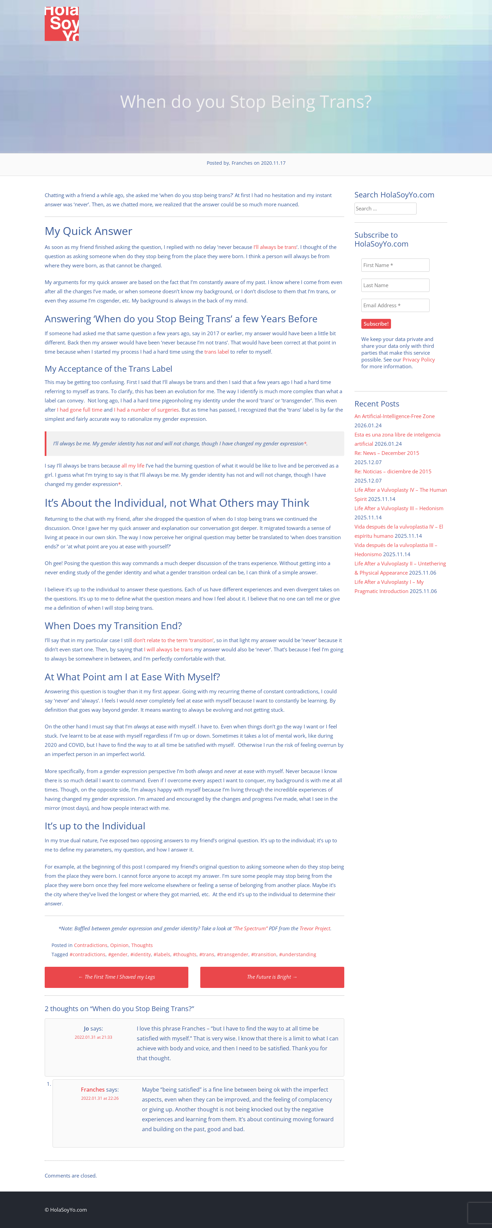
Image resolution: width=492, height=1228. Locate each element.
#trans (206, 954)
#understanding (297, 954)
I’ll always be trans (275, 246)
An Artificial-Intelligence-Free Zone (394, 416)
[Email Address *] (395, 305)
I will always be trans (168, 649)
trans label (216, 351)
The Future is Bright (272, 976)
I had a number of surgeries (146, 409)
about (443, 16)
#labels (162, 954)
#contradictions (87, 954)
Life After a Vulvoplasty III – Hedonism (399, 508)
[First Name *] (395, 265)
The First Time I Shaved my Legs (116, 976)
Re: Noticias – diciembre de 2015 (393, 471)
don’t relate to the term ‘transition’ (173, 640)
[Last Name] (395, 285)
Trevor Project (315, 928)
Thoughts (142, 945)
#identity (140, 954)
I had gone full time (79, 409)
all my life (132, 465)
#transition (263, 954)
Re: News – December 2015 (386, 452)
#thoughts (185, 954)
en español (408, 16)
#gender (118, 954)
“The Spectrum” (250, 928)
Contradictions (90, 945)
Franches (93, 1089)
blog (376, 16)
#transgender (232, 954)
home (350, 16)
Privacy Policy (419, 359)
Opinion (119, 945)
